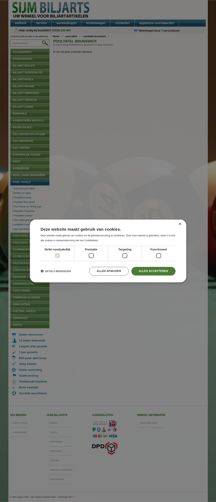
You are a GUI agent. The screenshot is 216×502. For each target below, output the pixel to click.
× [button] (179, 224)
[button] (56, 271)
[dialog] (108, 251)
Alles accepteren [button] (153, 271)
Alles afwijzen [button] (108, 271)
